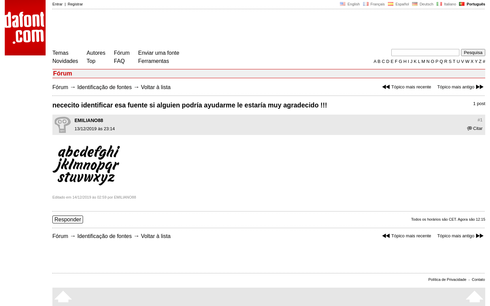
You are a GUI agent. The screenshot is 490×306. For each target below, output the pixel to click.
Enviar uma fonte (158, 53)
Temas (60, 53)
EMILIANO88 (89, 120)
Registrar (75, 4)
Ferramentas (153, 61)
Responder (67, 219)
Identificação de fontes (104, 87)
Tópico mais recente (405, 86)
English (350, 4)
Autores (96, 53)
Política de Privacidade (447, 279)
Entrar (57, 4)
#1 (480, 119)
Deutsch (423, 4)
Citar (475, 128)
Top (91, 61)
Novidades (65, 61)
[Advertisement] (176, 30)
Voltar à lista (155, 87)
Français (374, 4)
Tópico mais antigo (461, 86)
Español (398, 4)
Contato (478, 279)
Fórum (122, 53)
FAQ (119, 61)
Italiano (446, 4)
